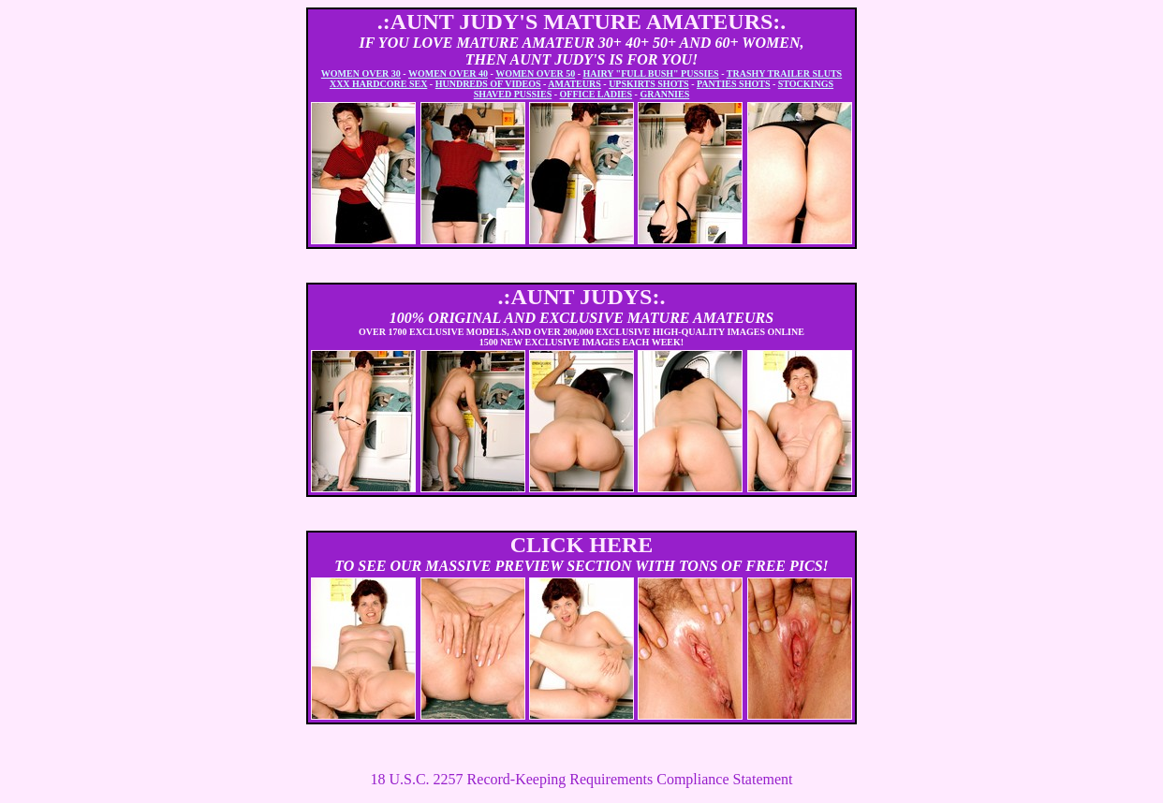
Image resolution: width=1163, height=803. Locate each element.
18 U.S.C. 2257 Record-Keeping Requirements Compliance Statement (581, 779)
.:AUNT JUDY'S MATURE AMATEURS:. (582, 21)
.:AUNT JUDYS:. (582, 297)
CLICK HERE (582, 545)
